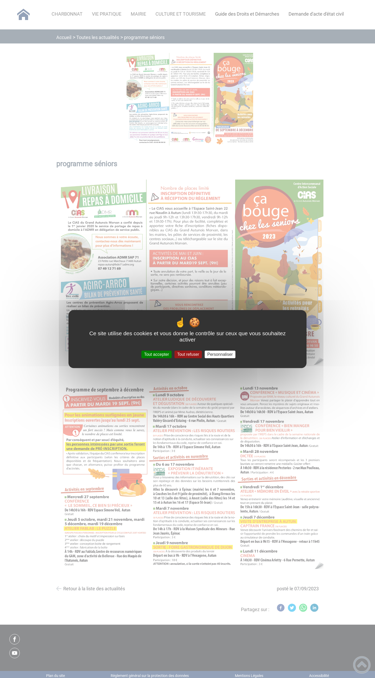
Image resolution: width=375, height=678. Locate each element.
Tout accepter (156, 354)
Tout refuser (188, 354)
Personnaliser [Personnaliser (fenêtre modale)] (220, 354)
